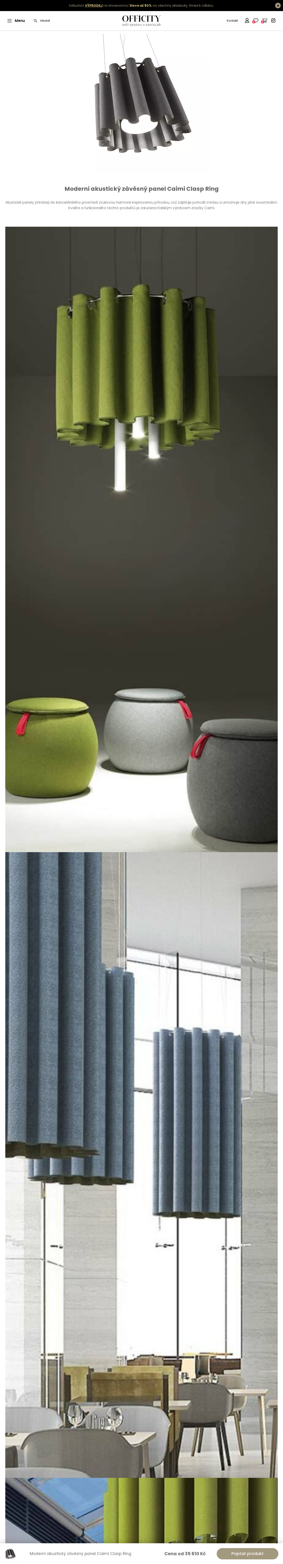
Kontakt (232, 21)
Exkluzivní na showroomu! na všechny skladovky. (128, 5)
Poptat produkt (247, 1553)
